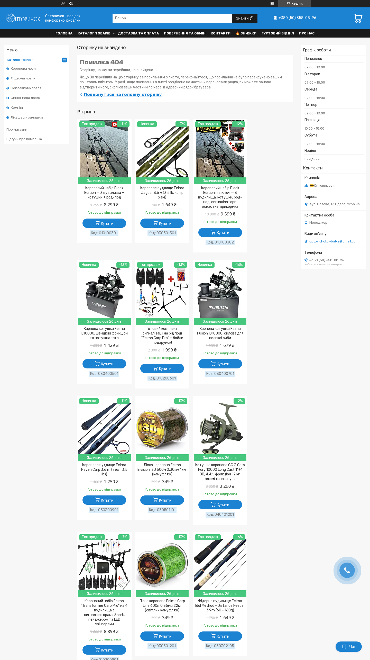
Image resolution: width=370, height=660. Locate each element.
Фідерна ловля (23, 78)
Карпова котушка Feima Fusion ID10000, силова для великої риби (157, 333)
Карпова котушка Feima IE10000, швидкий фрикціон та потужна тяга (267, 193)
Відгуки (197, 585)
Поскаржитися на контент (177, 629)
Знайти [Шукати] (242, 18)
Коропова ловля (24, 68)
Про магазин (16, 129)
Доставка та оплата (138, 33)
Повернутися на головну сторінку (123, 94)
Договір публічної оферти (63, 592)
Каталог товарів (94, 33)
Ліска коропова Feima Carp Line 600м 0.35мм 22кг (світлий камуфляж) (212, 470)
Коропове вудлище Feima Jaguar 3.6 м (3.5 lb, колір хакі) (158, 193)
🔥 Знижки (246, 33)
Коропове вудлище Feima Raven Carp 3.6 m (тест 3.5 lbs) (212, 333)
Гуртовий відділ (278, 33)
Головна (63, 33)
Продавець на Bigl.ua (185, 624)
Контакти (220, 33)
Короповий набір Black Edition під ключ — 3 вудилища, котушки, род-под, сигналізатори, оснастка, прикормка (212, 197)
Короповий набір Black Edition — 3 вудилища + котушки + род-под (103, 193)
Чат (349, 646)
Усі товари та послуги (269, 545)
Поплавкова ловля (26, 88)
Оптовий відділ (129, 592)
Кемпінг (17, 108)
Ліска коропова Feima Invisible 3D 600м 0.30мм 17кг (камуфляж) (267, 333)
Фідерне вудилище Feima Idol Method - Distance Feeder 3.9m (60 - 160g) (267, 470)
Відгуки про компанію (24, 139)
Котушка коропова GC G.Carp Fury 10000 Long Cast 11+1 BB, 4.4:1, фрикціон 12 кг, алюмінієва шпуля (102, 474)
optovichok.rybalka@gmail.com (333, 241)
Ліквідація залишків (27, 117)
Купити (105, 223)
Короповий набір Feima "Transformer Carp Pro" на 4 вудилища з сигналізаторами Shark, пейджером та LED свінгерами (157, 477)
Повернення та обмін (185, 33)
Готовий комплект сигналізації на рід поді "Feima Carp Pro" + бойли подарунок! (103, 336)
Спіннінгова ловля (26, 98)
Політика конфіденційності (64, 598)
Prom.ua (211, 620)
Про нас (306, 33)
